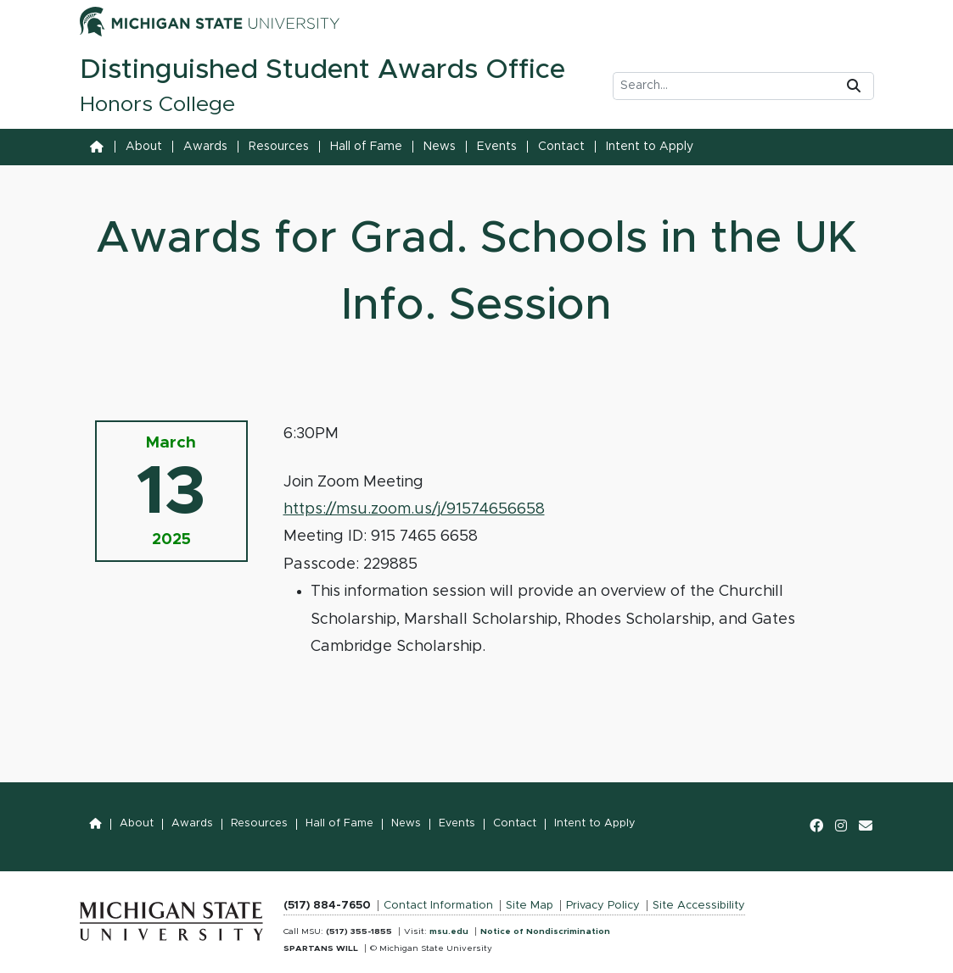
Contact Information (438, 905)
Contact (561, 147)
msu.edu (448, 931)
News (439, 147)
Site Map (529, 905)
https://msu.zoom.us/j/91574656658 (414, 509)
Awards (205, 147)
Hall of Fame (366, 147)
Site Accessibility (699, 905)
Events (497, 147)
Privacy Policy (603, 905)
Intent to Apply (649, 147)
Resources (279, 147)
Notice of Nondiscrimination (545, 931)
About (144, 147)
